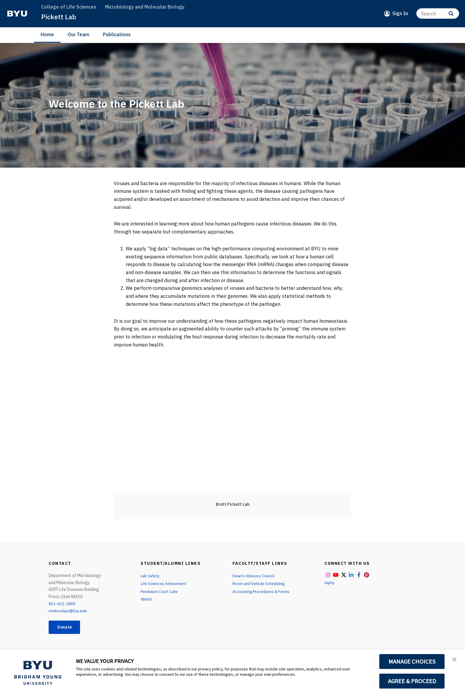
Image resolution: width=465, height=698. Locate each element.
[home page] (17, 14)
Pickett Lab (59, 16)
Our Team (78, 34)
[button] (455, 660)
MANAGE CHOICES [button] (412, 661)
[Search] (437, 13)
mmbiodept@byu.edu (68, 610)
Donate (66, 628)
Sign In (400, 13)
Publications (117, 34)
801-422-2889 (62, 603)
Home (47, 34)
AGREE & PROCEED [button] (412, 681)
